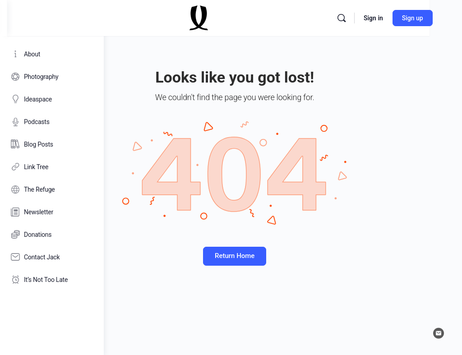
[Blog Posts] (52, 144)
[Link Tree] (52, 167)
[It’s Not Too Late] (52, 279)
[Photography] (52, 76)
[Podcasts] (52, 122)
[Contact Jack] (52, 257)
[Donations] (52, 234)
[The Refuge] (52, 189)
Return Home (283, 256)
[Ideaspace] (52, 99)
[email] (438, 333)
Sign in (444, 18)
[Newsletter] (52, 212)
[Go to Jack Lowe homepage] (295, 17)
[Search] (412, 18)
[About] (52, 54)
